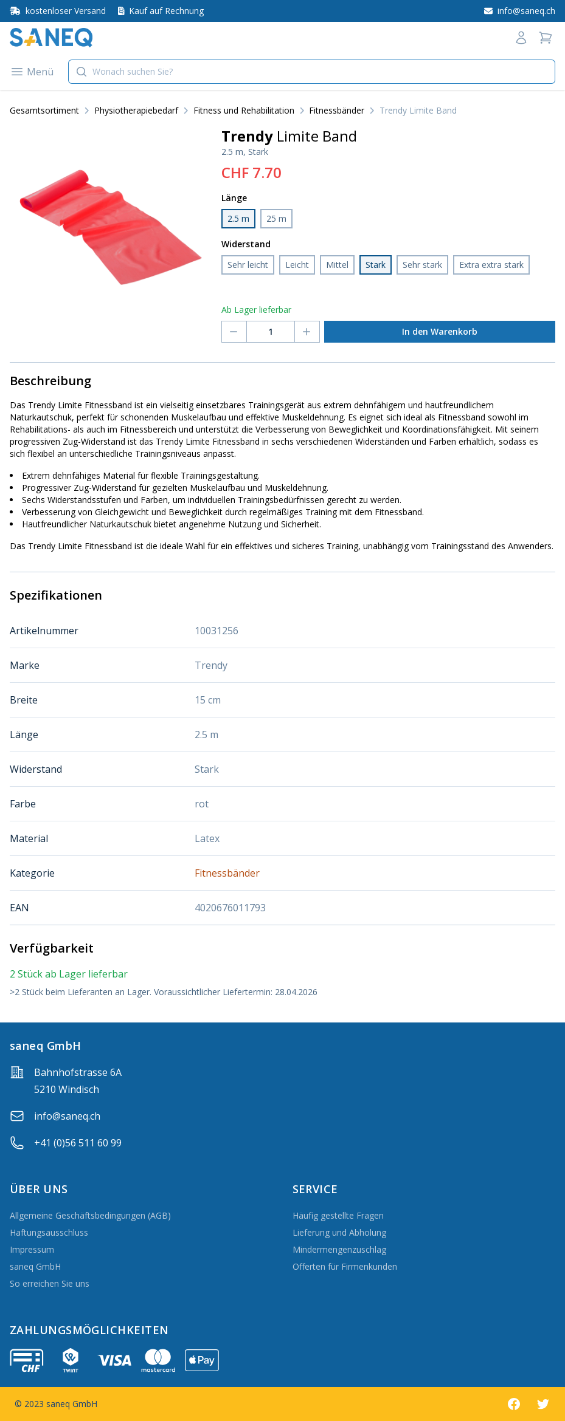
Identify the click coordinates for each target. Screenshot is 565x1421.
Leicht (297, 264)
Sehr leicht (247, 264)
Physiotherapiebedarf (136, 110)
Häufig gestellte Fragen (338, 1215)
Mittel (337, 264)
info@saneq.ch (67, 1116)
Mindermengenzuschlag (339, 1249)
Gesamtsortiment (44, 110)
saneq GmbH (35, 1266)
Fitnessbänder (336, 110)
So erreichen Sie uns (49, 1283)
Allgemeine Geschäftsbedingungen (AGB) (90, 1215)
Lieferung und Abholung (339, 1232)
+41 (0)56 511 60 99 (78, 1142)
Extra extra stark (491, 264)
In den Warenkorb (439, 331)
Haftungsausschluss (49, 1232)
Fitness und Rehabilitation (243, 110)
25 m (276, 218)
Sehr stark (422, 264)
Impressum (32, 1249)
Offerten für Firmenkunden (345, 1266)
